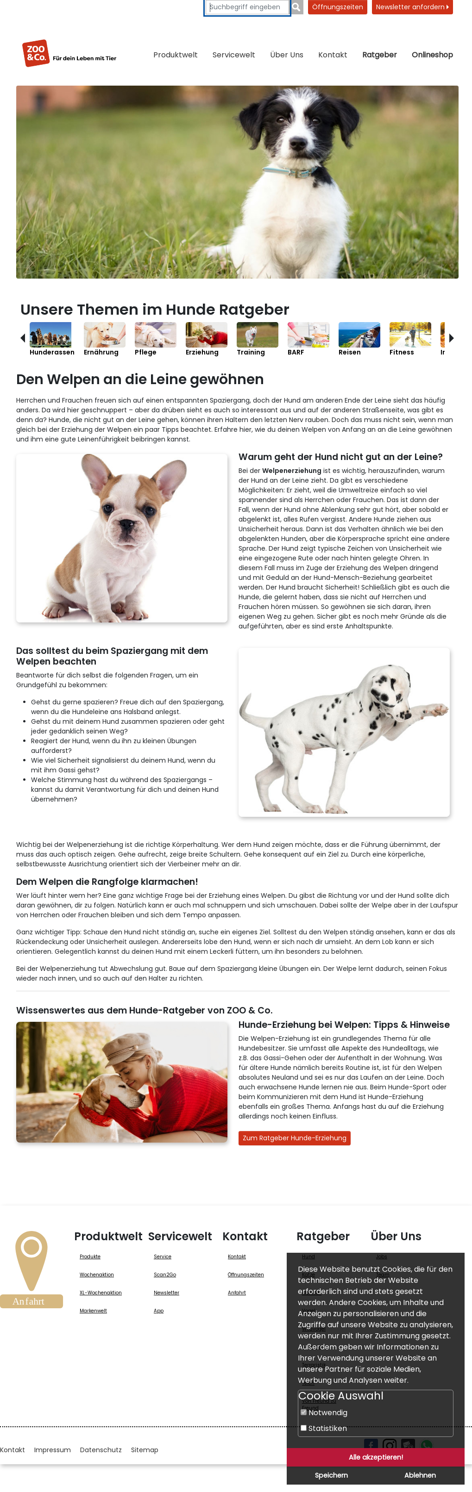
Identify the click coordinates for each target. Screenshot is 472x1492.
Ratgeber (379, 55)
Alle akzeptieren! (376, 1457)
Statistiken (324, 1428)
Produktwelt (175, 55)
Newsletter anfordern (412, 7)
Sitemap (144, 1450)
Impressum (52, 1450)
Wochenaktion (97, 1274)
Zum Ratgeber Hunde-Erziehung (294, 1138)
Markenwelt (93, 1310)
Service (162, 1256)
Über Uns (286, 55)
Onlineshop (432, 55)
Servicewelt (234, 55)
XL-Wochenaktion (101, 1292)
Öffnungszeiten (337, 7)
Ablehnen (420, 1475)
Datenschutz (101, 1450)
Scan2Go (165, 1274)
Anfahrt (237, 1292)
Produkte (90, 1256)
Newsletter (166, 1292)
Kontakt (332, 55)
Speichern (331, 1475)
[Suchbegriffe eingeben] (247, 7)
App (159, 1310)
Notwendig (324, 1412)
